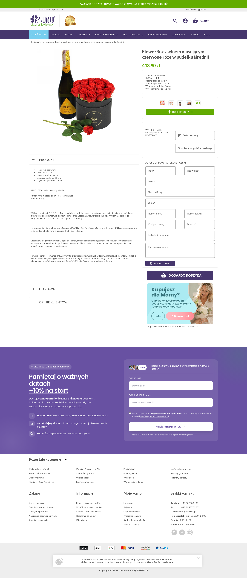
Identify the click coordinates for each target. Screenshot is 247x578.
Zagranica (179, 34)
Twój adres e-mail (140, 395)
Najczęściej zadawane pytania (43, 515)
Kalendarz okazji (131, 524)
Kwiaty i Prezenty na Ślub (88, 469)
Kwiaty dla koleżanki (39, 469)
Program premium (132, 515)
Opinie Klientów (49, 302)
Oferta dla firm (157, 34)
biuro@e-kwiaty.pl (187, 511)
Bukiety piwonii (130, 473)
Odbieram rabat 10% (171, 426)
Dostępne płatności (38, 511)
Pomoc (195, 34)
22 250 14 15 (46, 9)
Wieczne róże (82, 477)
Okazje (55, 34)
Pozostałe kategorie (48, 459)
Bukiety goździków (180, 473)
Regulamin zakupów (86, 515)
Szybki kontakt (182, 493)
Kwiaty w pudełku (106, 34)
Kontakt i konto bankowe (88, 511)
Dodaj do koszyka (180, 275)
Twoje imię (135, 378)
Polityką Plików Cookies (159, 559)
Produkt (43, 160)
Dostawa (43, 289)
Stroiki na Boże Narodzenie (42, 482)
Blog (207, 34)
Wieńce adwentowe (133, 482)
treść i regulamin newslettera (154, 416)
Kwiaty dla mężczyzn (181, 469)
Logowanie (128, 503)
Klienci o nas (82, 520)
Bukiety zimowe (36, 477)
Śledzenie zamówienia (134, 520)
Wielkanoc (128, 477)
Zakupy (35, 493)
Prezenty (84, 34)
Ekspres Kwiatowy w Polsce (90, 503)
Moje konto (132, 493)
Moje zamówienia (131, 511)
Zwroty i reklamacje (38, 520)
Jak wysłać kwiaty (37, 503)
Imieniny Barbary (179, 477)
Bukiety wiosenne (85, 482)
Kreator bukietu (133, 34)
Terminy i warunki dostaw (41, 507)
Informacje (84, 493)
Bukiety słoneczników (40, 473)
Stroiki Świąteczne (85, 473)
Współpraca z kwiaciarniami (89, 507)
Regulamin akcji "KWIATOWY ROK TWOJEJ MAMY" (173, 326)
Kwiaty (69, 34)
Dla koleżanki (129, 469)
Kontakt (58, 9)
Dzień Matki (39, 34)
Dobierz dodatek (186, 112)
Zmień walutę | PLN (195, 9)
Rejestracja (129, 507)
